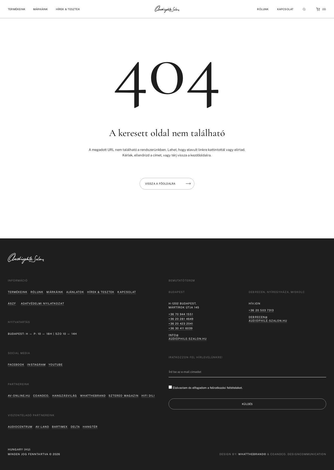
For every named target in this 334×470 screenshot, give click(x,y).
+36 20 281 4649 (181, 318)
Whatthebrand (93, 395)
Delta (75, 426)
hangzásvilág (64, 395)
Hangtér (90, 426)
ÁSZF (12, 303)
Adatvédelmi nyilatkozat (42, 303)
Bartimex (60, 426)
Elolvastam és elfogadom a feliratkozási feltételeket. (208, 388)
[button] (16, 9)
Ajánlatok (75, 291)
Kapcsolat (285, 9)
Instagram (36, 364)
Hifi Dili (148, 395)
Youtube (56, 364)
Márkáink (54, 291)
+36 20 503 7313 (261, 310)
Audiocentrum (20, 426)
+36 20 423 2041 (181, 323)
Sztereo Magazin (123, 395)
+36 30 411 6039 (181, 328)
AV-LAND (42, 426)
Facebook (16, 364)
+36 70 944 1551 (181, 314)
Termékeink (17, 291)
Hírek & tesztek (100, 291)
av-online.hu (19, 395)
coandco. (41, 395)
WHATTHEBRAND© (252, 454)
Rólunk (37, 291)
